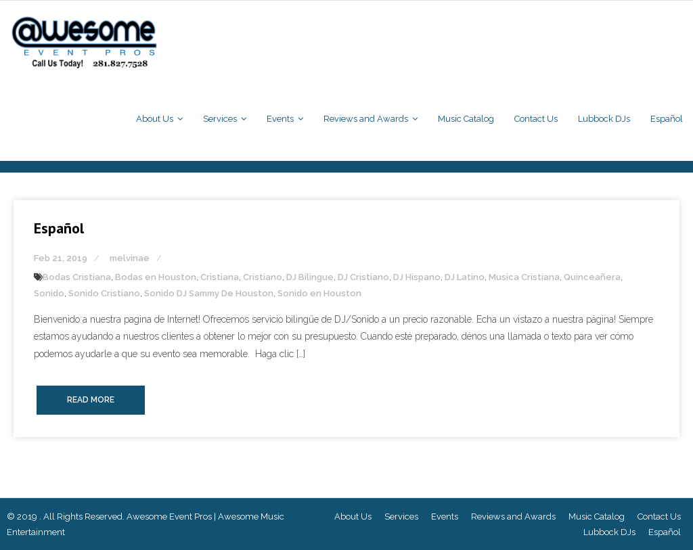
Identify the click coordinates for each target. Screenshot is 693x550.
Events (444, 516)
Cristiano (262, 277)
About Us (353, 516)
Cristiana (219, 277)
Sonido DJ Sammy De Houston (208, 293)
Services (401, 516)
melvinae (130, 258)
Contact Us (659, 516)
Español (59, 228)
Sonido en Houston (319, 293)
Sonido (49, 293)
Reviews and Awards (513, 516)
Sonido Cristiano (104, 293)
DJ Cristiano (363, 277)
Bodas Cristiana (77, 277)
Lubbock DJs (609, 532)
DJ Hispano (417, 277)
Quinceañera (592, 277)
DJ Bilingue (310, 277)
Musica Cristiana (524, 277)
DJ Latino (465, 277)
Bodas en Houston (155, 277)
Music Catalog (596, 516)
